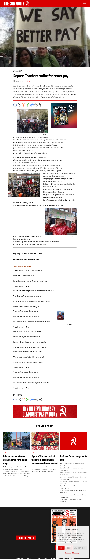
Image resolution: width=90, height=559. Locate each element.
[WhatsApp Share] (27, 104)
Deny (68, 548)
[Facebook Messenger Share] (32, 104)
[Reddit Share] (23, 104)
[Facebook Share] (15, 104)
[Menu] (84, 3)
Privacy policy (75, 553)
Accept (61, 548)
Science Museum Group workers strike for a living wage (15, 460)
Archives (27, 81)
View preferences (80, 548)
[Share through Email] (36, 104)
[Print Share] (40, 104)
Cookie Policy (68, 553)
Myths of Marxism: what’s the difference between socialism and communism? (44, 460)
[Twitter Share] (19, 104)
